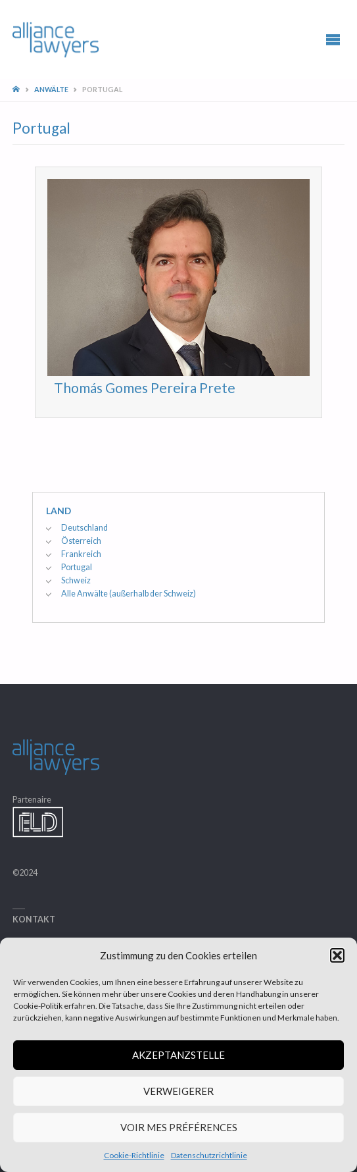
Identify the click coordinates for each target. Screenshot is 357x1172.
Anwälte (51, 89)
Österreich (81, 541)
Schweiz (76, 580)
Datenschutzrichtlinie (209, 1155)
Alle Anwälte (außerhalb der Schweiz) (128, 594)
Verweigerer (178, 1091)
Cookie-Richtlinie (134, 1155)
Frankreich (81, 554)
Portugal (76, 567)
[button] (337, 955)
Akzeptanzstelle (178, 1055)
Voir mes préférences (178, 1127)
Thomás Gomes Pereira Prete (144, 387)
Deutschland (84, 528)
